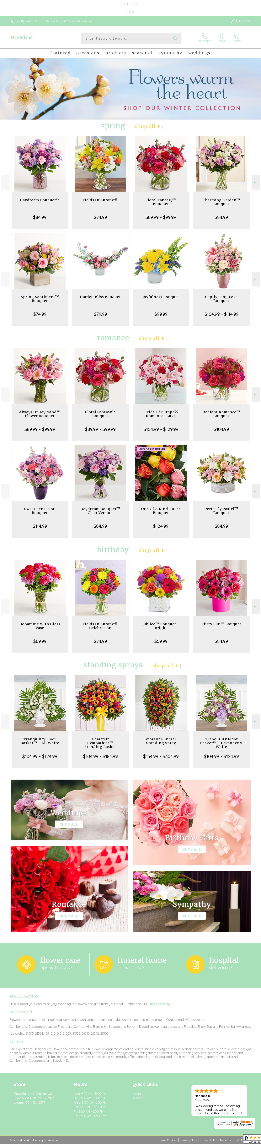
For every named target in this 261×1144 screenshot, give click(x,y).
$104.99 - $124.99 (39, 756)
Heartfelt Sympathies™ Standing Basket (100, 743)
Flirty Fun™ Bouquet (221, 624)
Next (256, 182)
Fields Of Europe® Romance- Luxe (160, 414)
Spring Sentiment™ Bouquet (40, 299)
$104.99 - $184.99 (100, 756)
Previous (5, 182)
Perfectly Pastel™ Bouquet (221, 511)
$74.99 (100, 217)
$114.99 (40, 526)
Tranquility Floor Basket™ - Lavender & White (221, 743)
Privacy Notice (190, 1140)
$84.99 (39, 217)
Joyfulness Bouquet (161, 297)
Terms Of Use (167, 1140)
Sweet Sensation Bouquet (40, 511)
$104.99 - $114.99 (221, 314)
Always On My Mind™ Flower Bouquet (40, 414)
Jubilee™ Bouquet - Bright (160, 626)
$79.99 (100, 314)
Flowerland (21, 37)
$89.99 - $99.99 (161, 217)
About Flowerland (24, 996)
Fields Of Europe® (100, 200)
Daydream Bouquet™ (40, 200)
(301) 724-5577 (27, 21)
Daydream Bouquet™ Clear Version (100, 511)
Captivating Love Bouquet (221, 299)
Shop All (145, 127)
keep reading (160, 1004)
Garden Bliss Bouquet (100, 297)
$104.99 (221, 429)
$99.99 (161, 314)
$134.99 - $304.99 (161, 756)
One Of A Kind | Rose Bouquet (161, 511)
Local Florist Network (217, 1140)
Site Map (241, 1140)
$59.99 (161, 641)
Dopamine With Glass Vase (39, 626)
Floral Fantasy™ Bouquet (161, 202)
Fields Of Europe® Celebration (100, 626)
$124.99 (160, 526)
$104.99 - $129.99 (161, 429)
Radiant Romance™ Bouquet (221, 414)
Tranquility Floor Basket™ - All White (40, 741)
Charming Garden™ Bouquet (221, 202)
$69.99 (39, 641)
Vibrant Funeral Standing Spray (161, 741)
